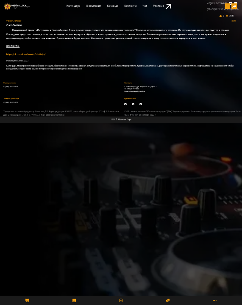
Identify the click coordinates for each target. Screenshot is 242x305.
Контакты (130, 6)
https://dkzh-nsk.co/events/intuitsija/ (25, 54)
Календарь (73, 6)
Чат (144, 6)
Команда (113, 6)
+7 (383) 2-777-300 (131, 89)
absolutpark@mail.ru (137, 91)
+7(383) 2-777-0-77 (217, 3)
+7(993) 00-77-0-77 (10, 102)
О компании (93, 6)
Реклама (162, 6)
